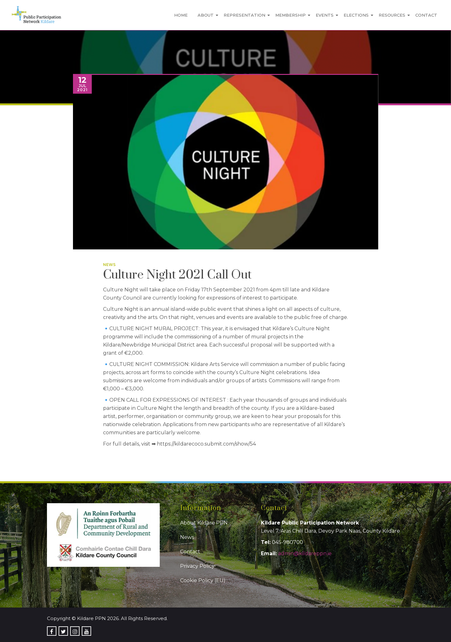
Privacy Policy (197, 566)
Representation (244, 15)
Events (325, 15)
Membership (290, 15)
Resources (392, 15)
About (206, 15)
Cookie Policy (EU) (203, 580)
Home (181, 15)
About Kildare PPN (204, 523)
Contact (426, 15)
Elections (356, 15)
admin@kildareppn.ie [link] (305, 553)
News (109, 264)
